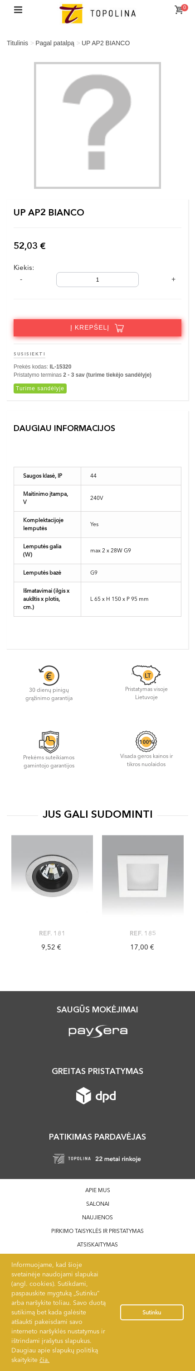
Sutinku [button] (151, 1312)
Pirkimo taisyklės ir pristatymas (97, 1230)
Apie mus (97, 1190)
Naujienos (97, 1217)
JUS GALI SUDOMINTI (98, 814)
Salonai (97, 1203)
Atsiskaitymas (97, 1244)
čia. (44, 1360)
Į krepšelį (97, 328)
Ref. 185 (143, 933)
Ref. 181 (52, 933)
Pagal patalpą (54, 43)
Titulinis (17, 43)
